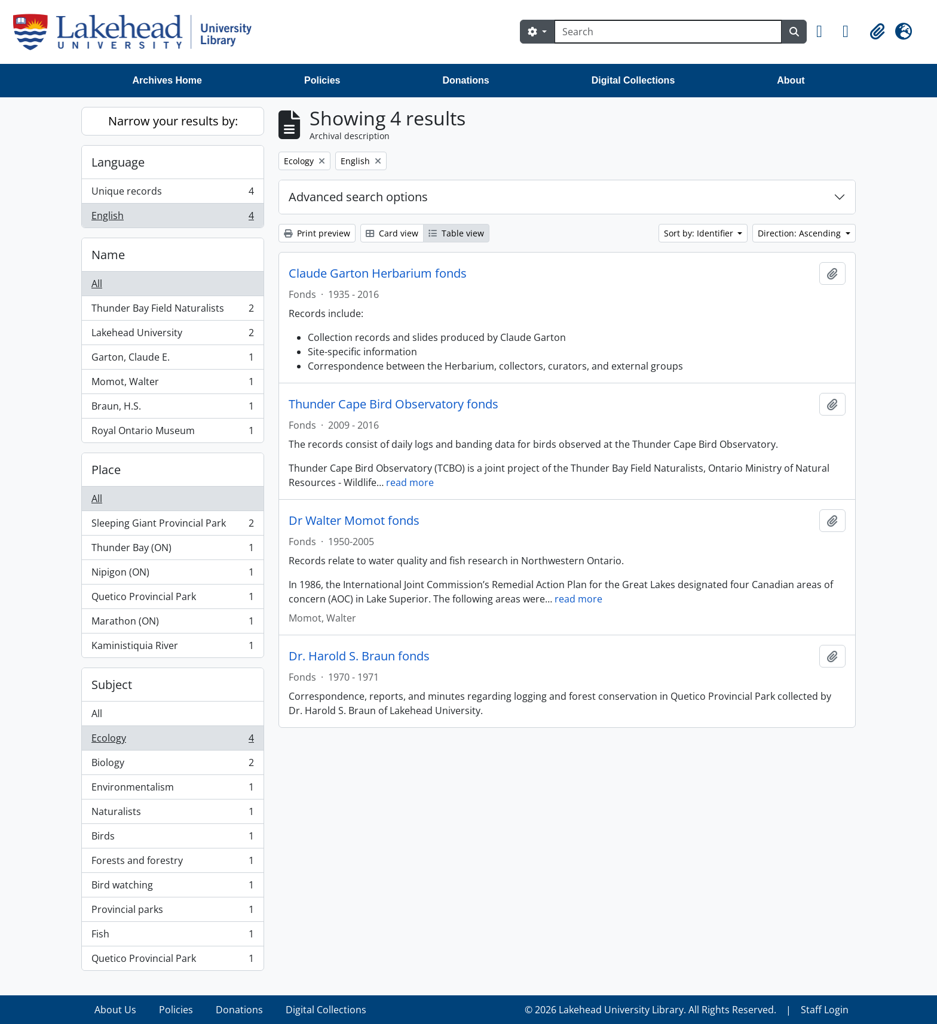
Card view (392, 233)
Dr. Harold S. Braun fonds (359, 656)
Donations (465, 80)
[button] (825, 32)
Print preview (317, 233)
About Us (115, 1009)
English (172, 217)
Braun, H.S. (172, 409)
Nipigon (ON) (172, 575)
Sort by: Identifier (700, 233)
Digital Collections (633, 80)
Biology (172, 765)
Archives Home (168, 80)
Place (106, 470)
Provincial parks (172, 912)
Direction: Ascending (800, 233)
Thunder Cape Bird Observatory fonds (393, 404)
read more (410, 482)
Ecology (172, 741)
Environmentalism (172, 789)
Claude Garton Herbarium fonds (378, 273)
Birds (172, 838)
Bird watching (172, 887)
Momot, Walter (172, 384)
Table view (456, 233)
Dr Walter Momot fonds (354, 520)
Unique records (172, 194)
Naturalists (172, 814)
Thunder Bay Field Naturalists (172, 311)
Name (108, 255)
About (790, 80)
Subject (111, 684)
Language (118, 162)
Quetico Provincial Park (172, 599)
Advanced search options (358, 197)
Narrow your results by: (173, 121)
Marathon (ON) (172, 624)
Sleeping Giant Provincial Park (172, 526)
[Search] (668, 32)
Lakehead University (172, 335)
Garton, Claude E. (172, 360)
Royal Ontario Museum (172, 432)
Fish (172, 936)
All (96, 283)
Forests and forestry (172, 863)
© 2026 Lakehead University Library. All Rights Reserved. (650, 1009)
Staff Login (825, 1009)
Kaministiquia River (172, 647)
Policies (322, 80)
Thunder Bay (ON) (172, 550)
